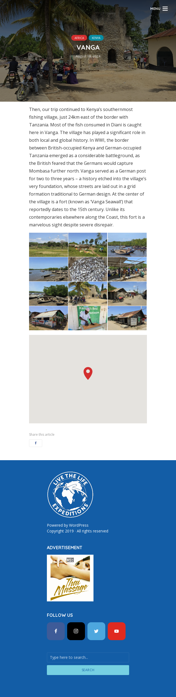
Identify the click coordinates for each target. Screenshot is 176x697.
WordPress (79, 525)
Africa (79, 38)
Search (88, 670)
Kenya (96, 38)
